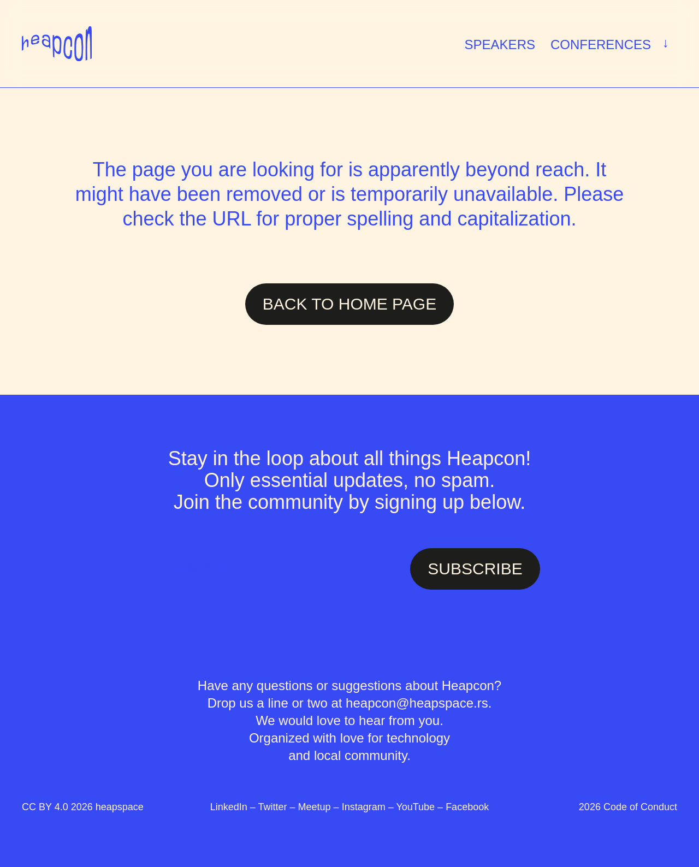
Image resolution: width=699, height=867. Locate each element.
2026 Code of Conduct (628, 806)
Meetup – (320, 806)
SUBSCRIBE (475, 569)
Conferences (612, 43)
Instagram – (369, 806)
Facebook (467, 806)
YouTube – (421, 806)
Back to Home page (349, 304)
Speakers (500, 44)
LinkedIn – (234, 806)
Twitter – (278, 806)
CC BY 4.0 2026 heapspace (83, 806)
